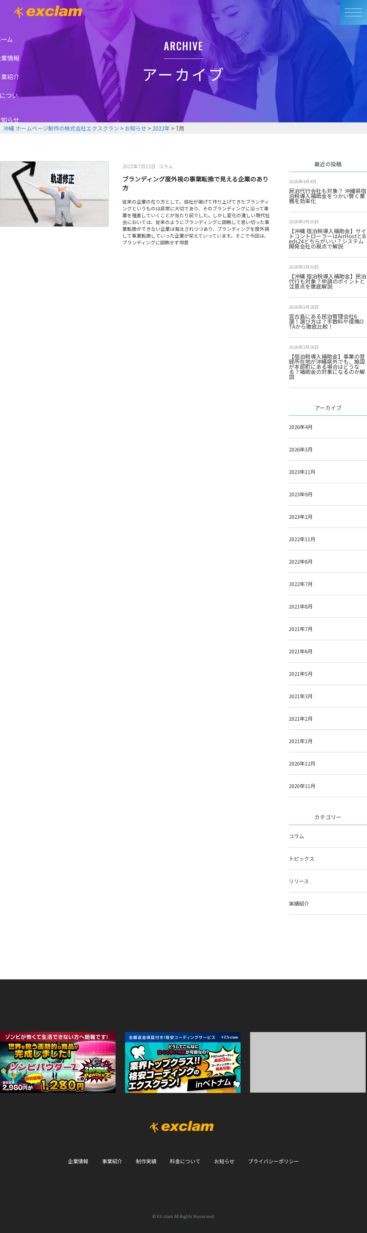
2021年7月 (301, 628)
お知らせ (224, 1161)
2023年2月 (301, 516)
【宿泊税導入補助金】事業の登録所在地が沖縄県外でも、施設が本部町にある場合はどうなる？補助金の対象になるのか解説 (327, 366)
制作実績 (146, 1161)
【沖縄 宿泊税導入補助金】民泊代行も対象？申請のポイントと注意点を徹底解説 (327, 281)
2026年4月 (301, 426)
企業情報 (78, 1161)
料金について (185, 1161)
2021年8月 (301, 606)
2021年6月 (301, 651)
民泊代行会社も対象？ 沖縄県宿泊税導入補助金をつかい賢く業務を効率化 (327, 196)
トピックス (301, 858)
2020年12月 (302, 763)
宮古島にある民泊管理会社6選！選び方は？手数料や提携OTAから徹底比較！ (326, 321)
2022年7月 (301, 583)
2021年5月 (301, 673)
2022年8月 (301, 561)
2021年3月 (301, 696)
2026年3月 (301, 449)
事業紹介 (112, 1161)
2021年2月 (301, 718)
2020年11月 (302, 785)
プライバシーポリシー (273, 1161)
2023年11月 (302, 471)
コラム (296, 836)
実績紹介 (299, 903)
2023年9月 (301, 494)
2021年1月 (301, 740)
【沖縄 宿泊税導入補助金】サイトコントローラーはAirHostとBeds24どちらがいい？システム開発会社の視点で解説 (327, 238)
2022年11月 (302, 539)
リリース (299, 881)
